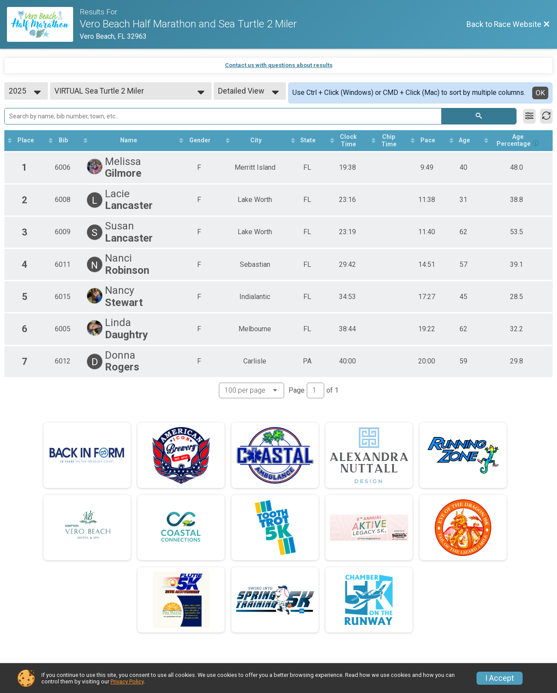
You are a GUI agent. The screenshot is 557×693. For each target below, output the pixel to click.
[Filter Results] (529, 116)
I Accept (499, 678)
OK (540, 93)
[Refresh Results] (546, 116)
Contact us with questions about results (278, 65)
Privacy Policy (127, 681)
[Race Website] (43, 24)
